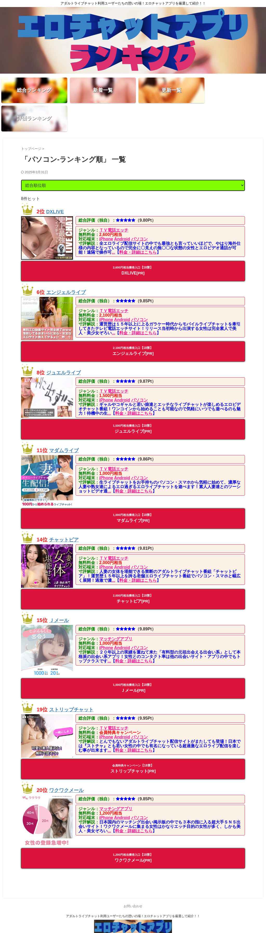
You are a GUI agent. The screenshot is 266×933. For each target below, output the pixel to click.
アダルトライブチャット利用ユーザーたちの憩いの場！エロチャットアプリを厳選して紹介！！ (133, 888)
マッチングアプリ (115, 611)
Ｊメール (59, 592)
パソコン (139, 211)
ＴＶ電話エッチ (113, 202)
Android (122, 211)
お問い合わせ (133, 878)
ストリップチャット (72, 682)
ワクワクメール (67, 762)
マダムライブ (64, 423)
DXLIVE (55, 184)
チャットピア (64, 512)
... (113, 224)
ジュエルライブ (64, 345)
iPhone (106, 211)
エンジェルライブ (67, 264)
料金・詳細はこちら (138, 224)
